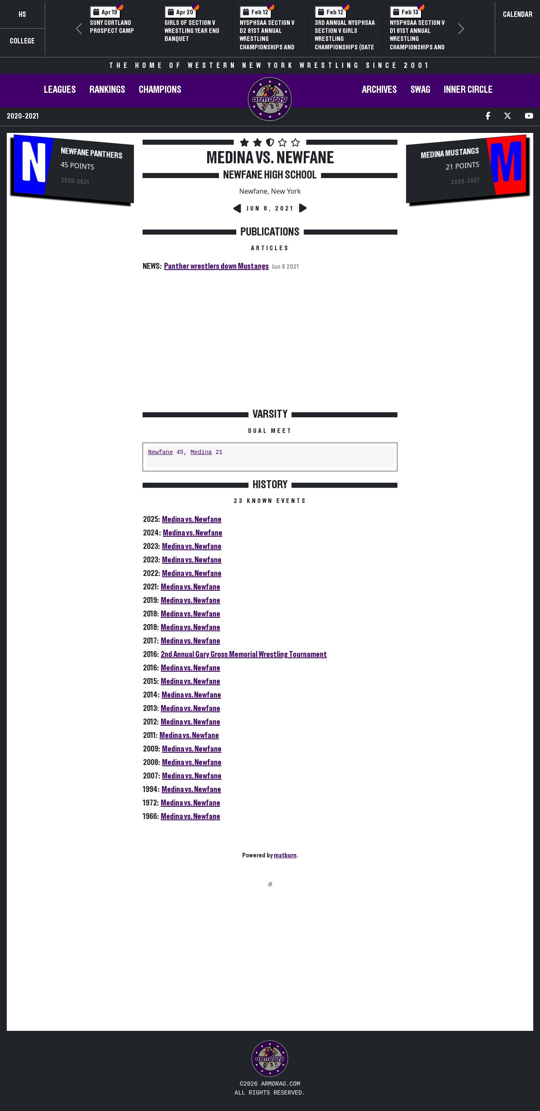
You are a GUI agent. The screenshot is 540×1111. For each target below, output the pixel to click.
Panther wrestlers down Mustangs (216, 266)
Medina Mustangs (450, 153)
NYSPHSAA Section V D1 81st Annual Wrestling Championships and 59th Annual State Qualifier (417, 43)
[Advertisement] (74, 354)
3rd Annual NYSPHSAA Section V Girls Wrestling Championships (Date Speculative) (345, 39)
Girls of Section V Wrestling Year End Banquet (192, 30)
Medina (201, 453)
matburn (285, 855)
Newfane (160, 453)
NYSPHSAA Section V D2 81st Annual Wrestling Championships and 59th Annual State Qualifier (267, 43)
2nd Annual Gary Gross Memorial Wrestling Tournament (244, 654)
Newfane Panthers (91, 153)
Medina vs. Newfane (191, 519)
